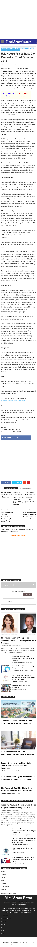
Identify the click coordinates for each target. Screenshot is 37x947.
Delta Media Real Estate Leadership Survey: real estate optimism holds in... (24, 667)
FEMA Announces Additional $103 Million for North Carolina (22, 849)
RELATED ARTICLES (11, 488)
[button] (34, 42)
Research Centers (6, 919)
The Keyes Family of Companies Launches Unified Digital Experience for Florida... (18, 640)
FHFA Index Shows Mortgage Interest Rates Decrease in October (29, 516)
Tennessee (4, 889)
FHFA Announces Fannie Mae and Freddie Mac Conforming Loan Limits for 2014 (7, 517)
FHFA (4, 64)
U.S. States (7, 601)
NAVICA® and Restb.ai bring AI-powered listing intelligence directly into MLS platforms (23, 677)
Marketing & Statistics (22, 48)
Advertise (3, 925)
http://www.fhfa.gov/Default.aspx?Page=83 (14, 400)
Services (3, 922)
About (2, 928)
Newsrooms (4, 916)
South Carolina (5, 886)
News (32, 48)
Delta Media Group (18, 670)
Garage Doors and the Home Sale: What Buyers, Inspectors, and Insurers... (16, 765)
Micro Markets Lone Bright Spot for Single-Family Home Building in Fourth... (23, 859)
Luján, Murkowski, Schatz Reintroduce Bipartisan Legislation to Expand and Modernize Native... (24, 840)
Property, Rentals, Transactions (10, 50)
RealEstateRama (6, 645)
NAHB (14, 863)
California (3, 874)
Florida (3, 877)
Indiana (3, 880)
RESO (14, 689)
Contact (3, 931)
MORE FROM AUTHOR (25, 488)
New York (3, 883)
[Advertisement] (18, 19)
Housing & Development (8, 48)
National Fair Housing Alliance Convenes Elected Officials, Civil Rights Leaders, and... (24, 831)
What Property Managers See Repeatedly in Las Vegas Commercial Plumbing (23, 658)
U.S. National (8, 585)
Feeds (3, 934)
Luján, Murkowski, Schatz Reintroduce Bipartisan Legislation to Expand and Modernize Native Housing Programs (30, 498)
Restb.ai (15, 681)
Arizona (3, 871)
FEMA (14, 852)
